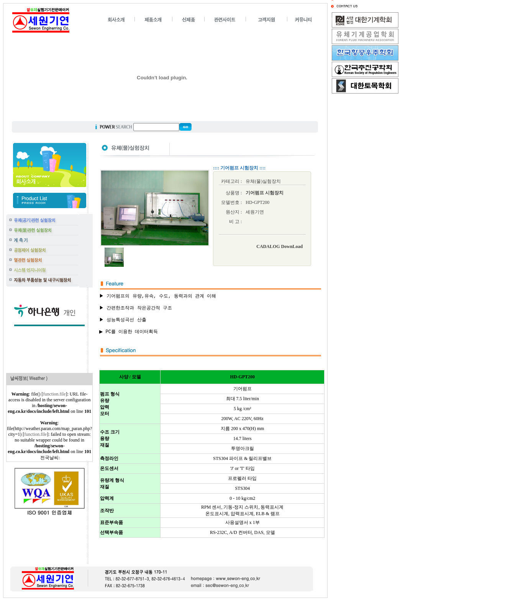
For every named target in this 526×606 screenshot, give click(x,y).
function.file (54, 394)
